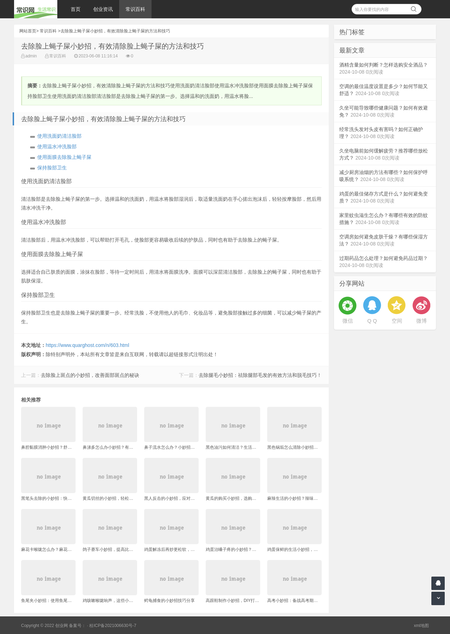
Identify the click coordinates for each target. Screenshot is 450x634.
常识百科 (135, 9)
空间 (397, 321)
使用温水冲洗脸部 (57, 146)
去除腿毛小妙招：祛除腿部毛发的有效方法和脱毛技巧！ (260, 375)
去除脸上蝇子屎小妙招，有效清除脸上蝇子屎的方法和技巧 (115, 31)
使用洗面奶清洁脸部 (59, 136)
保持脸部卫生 (52, 167)
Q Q (372, 321)
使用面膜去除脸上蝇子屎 (64, 157)
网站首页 (27, 31)
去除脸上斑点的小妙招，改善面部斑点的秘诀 (90, 375)
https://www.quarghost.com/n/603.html (87, 345)
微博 (421, 321)
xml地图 (421, 625)
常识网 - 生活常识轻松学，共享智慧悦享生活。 (35, 9)
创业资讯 (103, 9)
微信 (347, 321)
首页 (76, 9)
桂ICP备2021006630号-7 (112, 625)
